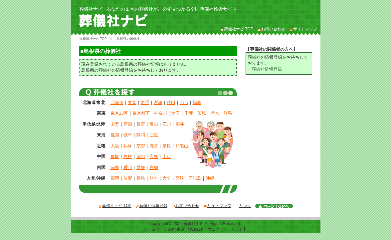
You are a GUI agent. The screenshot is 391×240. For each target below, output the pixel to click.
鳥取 (114, 156)
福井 (179, 124)
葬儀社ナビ (194, 223)
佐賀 (127, 178)
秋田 (171, 102)
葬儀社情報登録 (265, 69)
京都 (140, 145)
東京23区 (119, 113)
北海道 (116, 102)
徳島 (114, 167)
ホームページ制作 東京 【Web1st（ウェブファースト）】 (195, 229)
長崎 (140, 178)
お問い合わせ (271, 29)
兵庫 (127, 145)
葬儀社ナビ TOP (236, 29)
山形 (184, 102)
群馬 (227, 113)
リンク (243, 205)
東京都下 (141, 113)
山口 (166, 156)
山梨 (114, 124)
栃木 (214, 113)
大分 (166, 178)
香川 (127, 167)
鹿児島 (194, 178)
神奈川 (160, 113)
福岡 (114, 178)
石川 (166, 124)
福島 (197, 102)
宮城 (158, 102)
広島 (153, 156)
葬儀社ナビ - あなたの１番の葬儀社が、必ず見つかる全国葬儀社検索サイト (158, 9)
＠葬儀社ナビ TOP (93, 39)
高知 (153, 167)
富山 (153, 124)
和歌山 (181, 145)
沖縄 (210, 178)
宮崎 (179, 178)
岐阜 (127, 134)
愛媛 (140, 167)
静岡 (140, 134)
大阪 (114, 145)
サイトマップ (303, 29)
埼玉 (175, 113)
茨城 (201, 113)
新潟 (127, 124)
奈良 (166, 145)
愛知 (114, 134)
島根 (127, 156)
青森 (132, 102)
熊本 (153, 178)
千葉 (188, 113)
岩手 (145, 102)
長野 (140, 124)
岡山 (140, 156)
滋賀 (153, 145)
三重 (153, 134)
